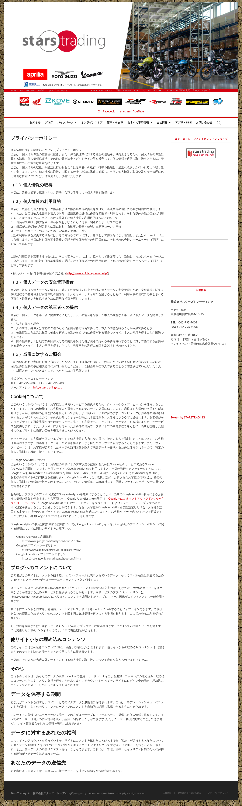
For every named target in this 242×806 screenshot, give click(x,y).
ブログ (49, 122)
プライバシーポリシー (218, 792)
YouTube (138, 111)
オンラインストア (92, 122)
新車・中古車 (115, 122)
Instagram (124, 111)
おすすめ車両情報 (138, 122)
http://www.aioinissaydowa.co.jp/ (87, 273)
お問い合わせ (204, 122)
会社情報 (162, 122)
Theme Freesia (94, 793)
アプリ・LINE (183, 122)
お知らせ (35, 122)
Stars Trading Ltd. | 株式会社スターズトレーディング (42, 793)
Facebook (109, 111)
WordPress (108, 793)
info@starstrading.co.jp (47, 387)
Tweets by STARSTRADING (188, 417)
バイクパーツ (65, 122)
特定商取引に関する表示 (189, 793)
